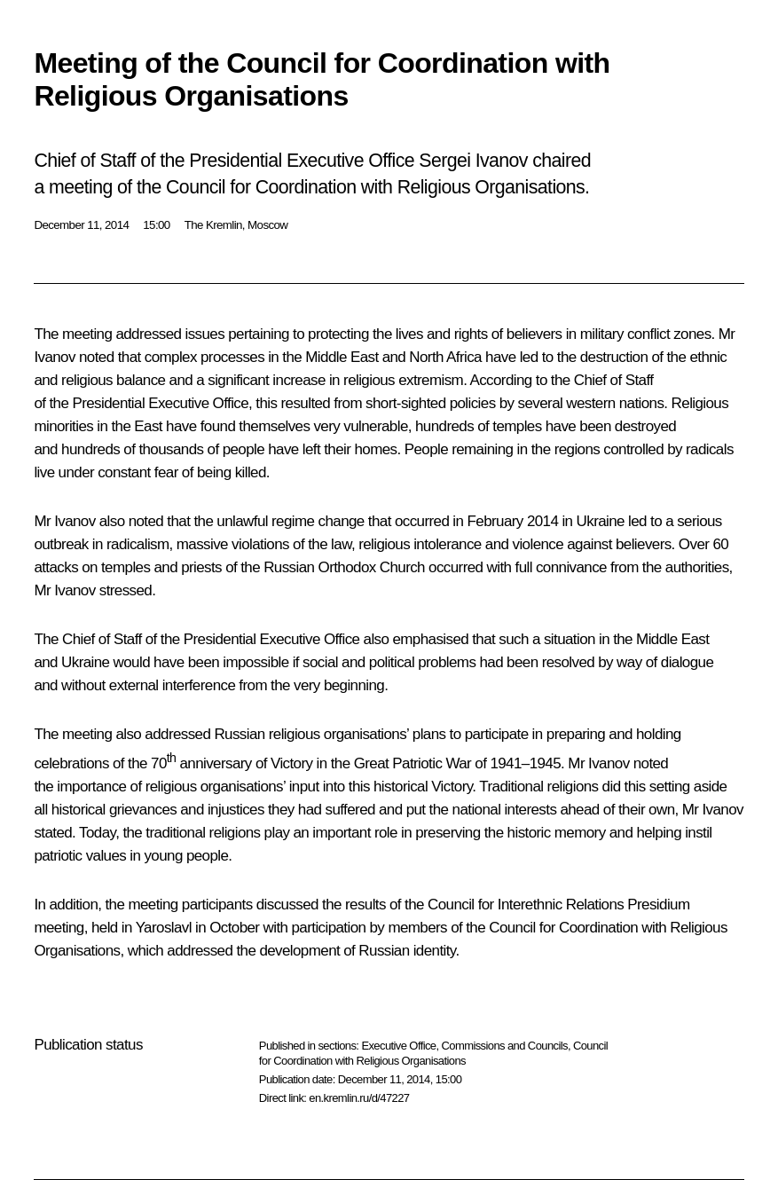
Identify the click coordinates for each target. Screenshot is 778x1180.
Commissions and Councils (505, 1045)
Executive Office (398, 1045)
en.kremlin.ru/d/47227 (359, 1098)
